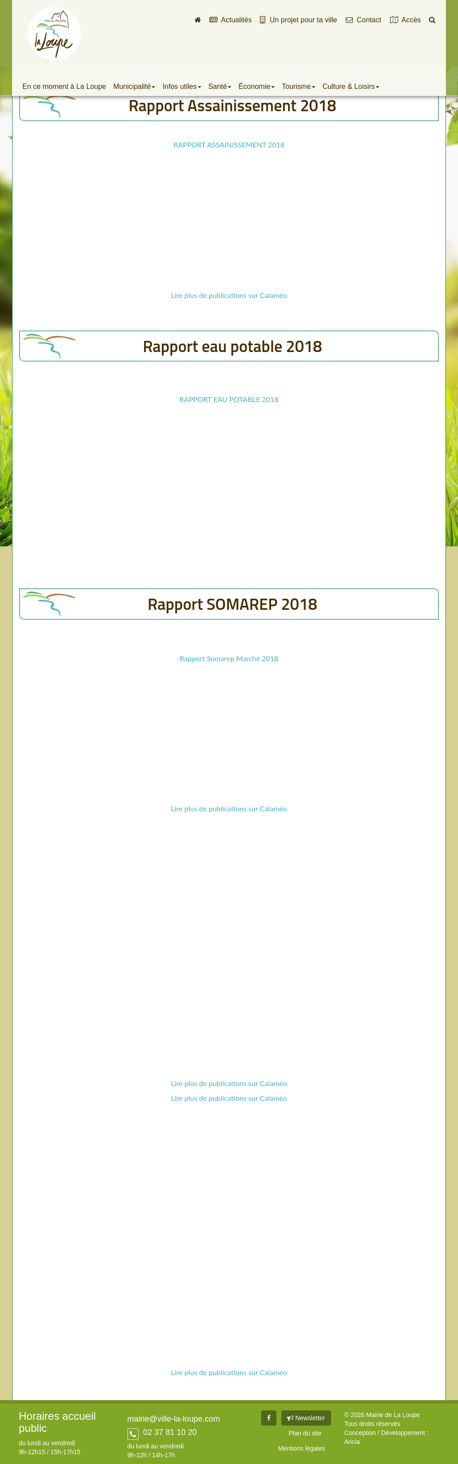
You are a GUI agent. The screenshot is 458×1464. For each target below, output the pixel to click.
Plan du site (305, 1433)
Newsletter (306, 1418)
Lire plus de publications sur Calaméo (229, 295)
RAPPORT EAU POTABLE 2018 (228, 399)
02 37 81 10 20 (169, 1432)
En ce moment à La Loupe (64, 86)
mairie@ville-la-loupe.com (173, 1418)
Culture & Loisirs (350, 86)
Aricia (352, 1441)
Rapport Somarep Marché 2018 (229, 658)
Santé (220, 86)
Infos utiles (181, 86)
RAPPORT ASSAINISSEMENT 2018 (229, 144)
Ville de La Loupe (54, 33)
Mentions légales (301, 1448)
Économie (256, 86)
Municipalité (134, 86)
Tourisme (298, 86)
